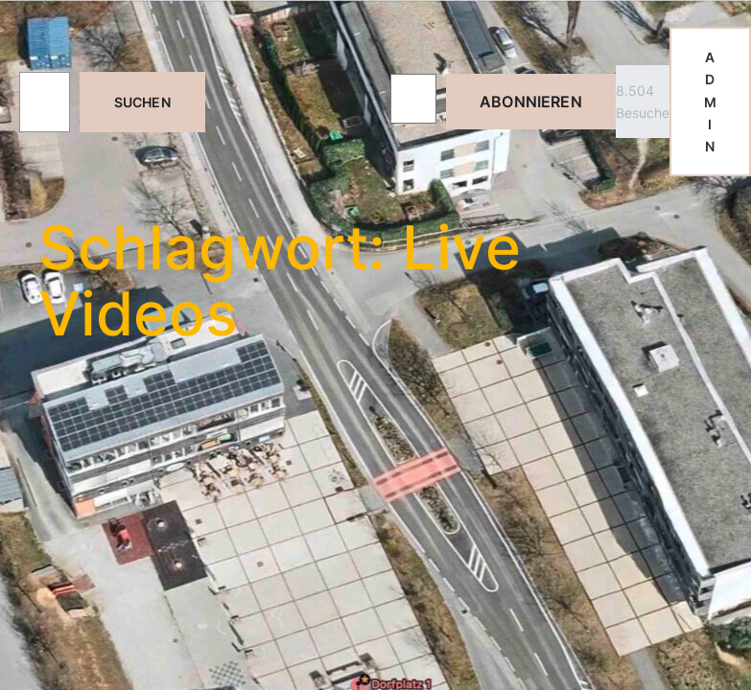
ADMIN (710, 101)
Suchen (142, 102)
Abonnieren (531, 101)
